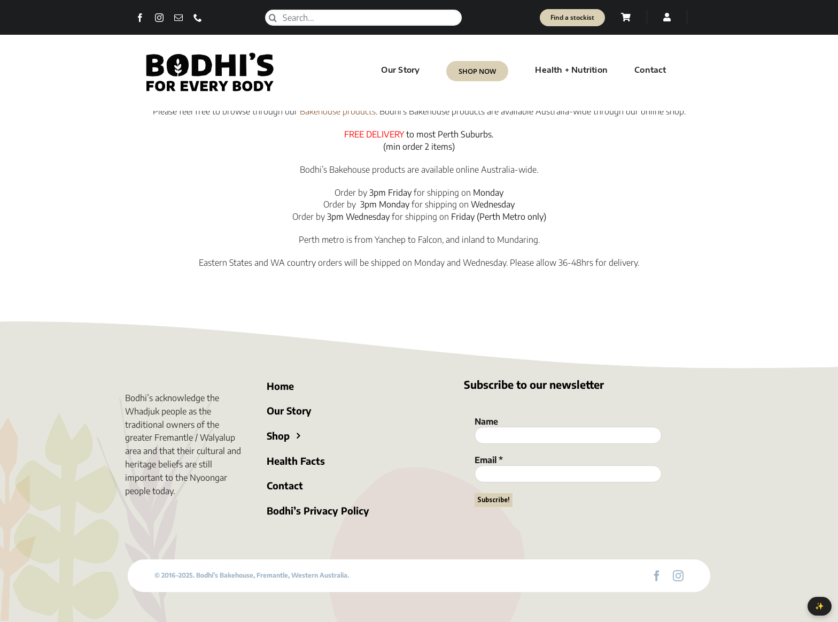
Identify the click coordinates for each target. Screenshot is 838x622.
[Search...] (363, 18)
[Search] (273, 18)
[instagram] (159, 17)
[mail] (178, 17)
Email (489, 460)
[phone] (197, 17)
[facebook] (140, 17)
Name (486, 421)
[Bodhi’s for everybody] (209, 54)
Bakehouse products (338, 111)
